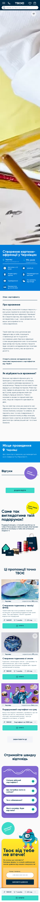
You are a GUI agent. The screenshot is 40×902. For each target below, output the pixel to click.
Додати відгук (20, 490)
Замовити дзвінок (20, 882)
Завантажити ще (20, 739)
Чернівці (8, 260)
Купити (20, 898)
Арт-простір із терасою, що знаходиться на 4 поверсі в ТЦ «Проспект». (19, 455)
